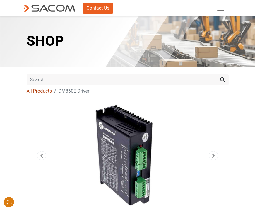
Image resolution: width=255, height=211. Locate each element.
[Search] (222, 79)
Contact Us (97, 8)
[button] (42, 156)
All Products (39, 91)
